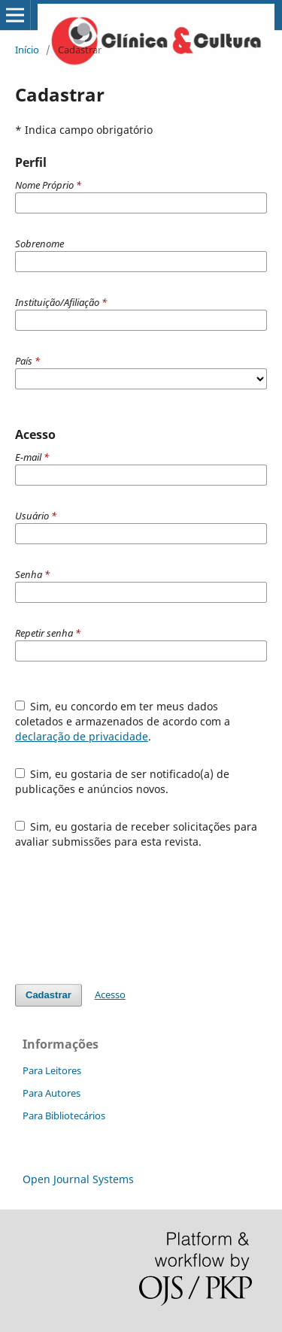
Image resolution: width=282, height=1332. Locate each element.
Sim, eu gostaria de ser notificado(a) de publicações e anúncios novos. (122, 781)
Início (27, 49)
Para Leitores (52, 1070)
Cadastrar (48, 995)
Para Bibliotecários (64, 1115)
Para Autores (51, 1093)
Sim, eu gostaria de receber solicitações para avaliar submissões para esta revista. (136, 834)
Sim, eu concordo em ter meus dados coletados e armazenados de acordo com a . (122, 721)
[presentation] (129, 916)
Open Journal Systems (78, 1179)
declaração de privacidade (81, 736)
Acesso (110, 994)
